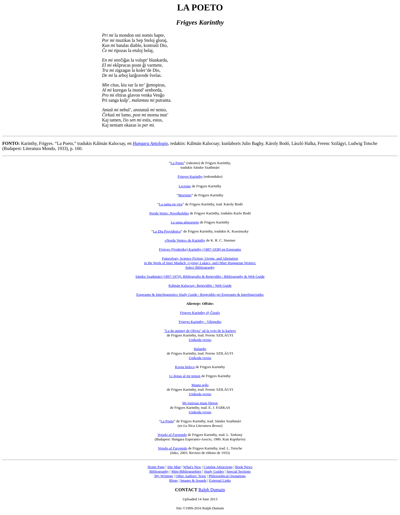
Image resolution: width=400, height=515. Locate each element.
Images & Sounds (193, 480)
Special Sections (238, 471)
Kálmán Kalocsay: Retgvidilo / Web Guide (200, 285)
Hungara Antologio (150, 143)
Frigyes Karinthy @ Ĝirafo (200, 312)
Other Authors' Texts (191, 476)
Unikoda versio (200, 340)
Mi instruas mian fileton (200, 403)
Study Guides (214, 471)
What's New (192, 467)
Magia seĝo (200, 385)
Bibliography (159, 471)
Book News (243, 467)
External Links (220, 480)
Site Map (173, 467)
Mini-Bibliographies (186, 471)
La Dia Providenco (167, 231)
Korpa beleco (185, 367)
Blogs (173, 480)
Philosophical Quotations (227, 476)
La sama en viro (170, 204)
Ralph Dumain (211, 489)
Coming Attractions (218, 467)
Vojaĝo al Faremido (172, 435)
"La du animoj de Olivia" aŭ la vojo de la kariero (200, 331)
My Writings (163, 476)
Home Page (156, 467)
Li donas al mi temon (184, 376)
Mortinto (184, 195)
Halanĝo (200, 349)
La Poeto (177, 163)
